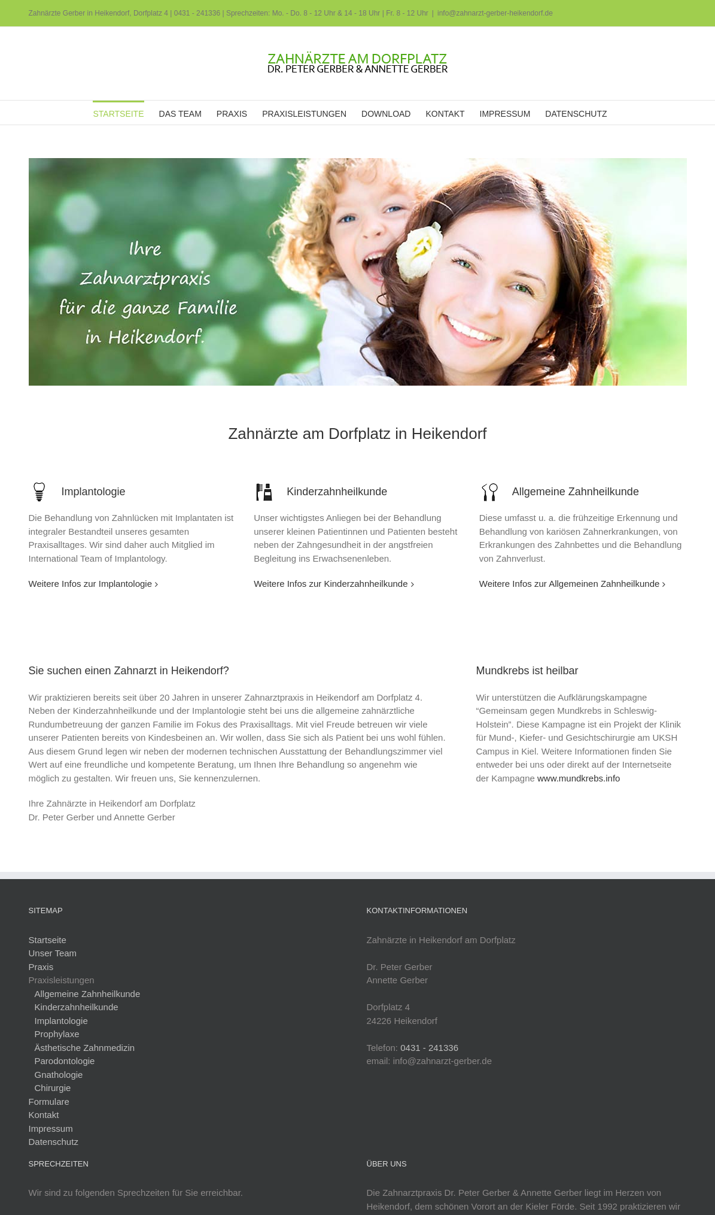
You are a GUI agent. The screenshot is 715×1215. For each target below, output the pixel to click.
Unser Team (53, 953)
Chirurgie (53, 1088)
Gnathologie (59, 1074)
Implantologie (61, 1021)
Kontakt (44, 1115)
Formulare (49, 1101)
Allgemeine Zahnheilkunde (88, 994)
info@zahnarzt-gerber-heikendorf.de (495, 13)
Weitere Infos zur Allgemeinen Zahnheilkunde (569, 583)
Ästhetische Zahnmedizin (85, 1048)
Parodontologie (65, 1061)
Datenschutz (53, 1142)
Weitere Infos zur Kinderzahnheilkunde (330, 583)
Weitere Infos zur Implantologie (91, 583)
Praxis (41, 967)
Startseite (47, 940)
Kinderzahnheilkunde (76, 1007)
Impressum (51, 1128)
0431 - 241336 (197, 13)
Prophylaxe (57, 1034)
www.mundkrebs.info (578, 778)
